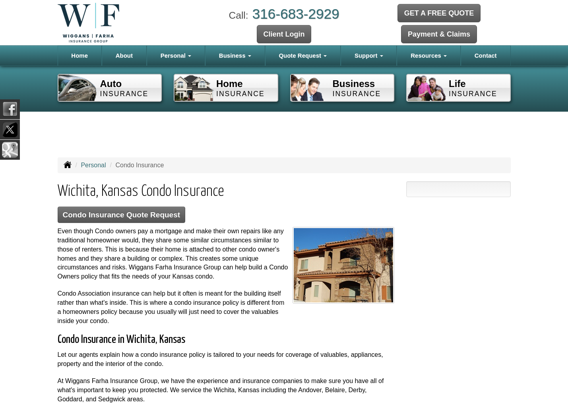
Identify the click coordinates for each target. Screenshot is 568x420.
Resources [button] (429, 55)
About (124, 55)
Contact (486, 55)
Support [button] (369, 55)
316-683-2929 (295, 13)
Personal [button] (176, 55)
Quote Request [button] (303, 55)
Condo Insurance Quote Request (122, 215)
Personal (93, 165)
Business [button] (235, 55)
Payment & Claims (439, 34)
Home (79, 55)
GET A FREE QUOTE (439, 13)
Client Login (284, 34)
